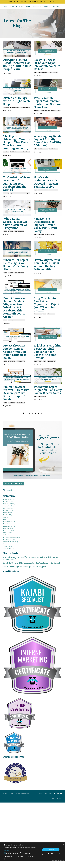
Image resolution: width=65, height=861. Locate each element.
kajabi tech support (53, 77)
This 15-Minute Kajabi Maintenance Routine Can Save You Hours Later (46, 112)
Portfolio (28, 9)
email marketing (9, 556)
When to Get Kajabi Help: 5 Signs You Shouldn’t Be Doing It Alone (14, 289)
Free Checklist (38, 9)
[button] (22, 859)
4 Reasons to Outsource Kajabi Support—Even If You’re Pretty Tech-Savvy (46, 246)
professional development (14, 589)
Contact (52, 9)
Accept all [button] (51, 849)
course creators (37, 343)
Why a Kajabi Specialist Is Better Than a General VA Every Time (17, 244)
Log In (58, 9)
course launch (9, 553)
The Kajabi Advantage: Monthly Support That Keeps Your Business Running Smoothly (16, 157)
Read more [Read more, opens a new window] (6, 850)
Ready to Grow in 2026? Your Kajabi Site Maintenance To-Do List (47, 69)
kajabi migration (11, 350)
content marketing (10, 548)
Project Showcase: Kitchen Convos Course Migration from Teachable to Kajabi (16, 383)
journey (6, 564)
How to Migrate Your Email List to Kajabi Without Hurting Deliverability (47, 289)
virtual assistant (9, 597)
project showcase (21, 350)
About (21, 9)
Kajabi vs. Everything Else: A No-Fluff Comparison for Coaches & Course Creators (47, 385)
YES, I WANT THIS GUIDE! (14, 526)
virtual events (8, 600)
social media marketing (12, 594)
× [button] (63, 844)
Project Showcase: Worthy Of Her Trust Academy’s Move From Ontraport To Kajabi (16, 432)
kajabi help (6, 115)
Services (13, 9)
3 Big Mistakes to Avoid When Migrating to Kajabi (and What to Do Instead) (46, 333)
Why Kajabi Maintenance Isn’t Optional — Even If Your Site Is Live (47, 201)
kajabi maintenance (43, 77)
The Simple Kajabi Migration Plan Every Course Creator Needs (47, 429)
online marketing (10, 586)
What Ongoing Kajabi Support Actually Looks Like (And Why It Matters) (46, 155)
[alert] (32, 851)
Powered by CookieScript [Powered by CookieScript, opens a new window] (58, 860)
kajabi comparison (51, 397)
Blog (46, 9)
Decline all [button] (51, 853)
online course (9, 584)
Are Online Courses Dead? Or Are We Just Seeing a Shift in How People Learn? (17, 70)
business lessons (10, 542)
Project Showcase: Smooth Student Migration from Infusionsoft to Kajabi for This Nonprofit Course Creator (16, 336)
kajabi (35, 77)
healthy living (9, 561)
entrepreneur (8, 559)
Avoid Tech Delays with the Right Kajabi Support (16, 108)
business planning (10, 545)
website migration (10, 603)
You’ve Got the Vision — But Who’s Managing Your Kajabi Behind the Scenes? (17, 202)
